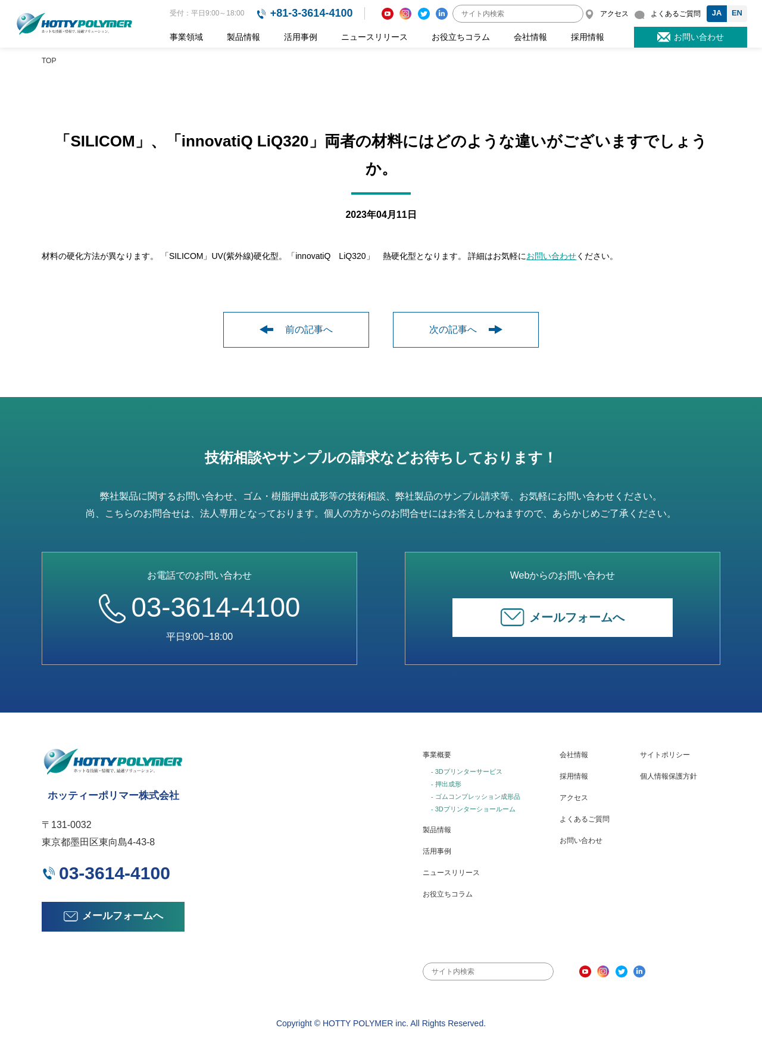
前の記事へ (296, 329)
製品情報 (243, 37)
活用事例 (300, 37)
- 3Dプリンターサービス (466, 770)
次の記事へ (465, 329)
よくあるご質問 (585, 817)
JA (717, 12)
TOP (49, 61)
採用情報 (587, 37)
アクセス (574, 796)
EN (737, 12)
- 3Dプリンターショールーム (473, 807)
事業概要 (437, 753)
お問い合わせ (551, 256)
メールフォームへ (562, 616)
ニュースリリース (374, 37)
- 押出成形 (446, 782)
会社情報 (530, 37)
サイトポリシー (665, 753)
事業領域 (186, 37)
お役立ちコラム (461, 37)
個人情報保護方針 (668, 775)
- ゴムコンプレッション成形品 (475, 794)
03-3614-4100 (199, 606)
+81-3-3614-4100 (311, 13)
